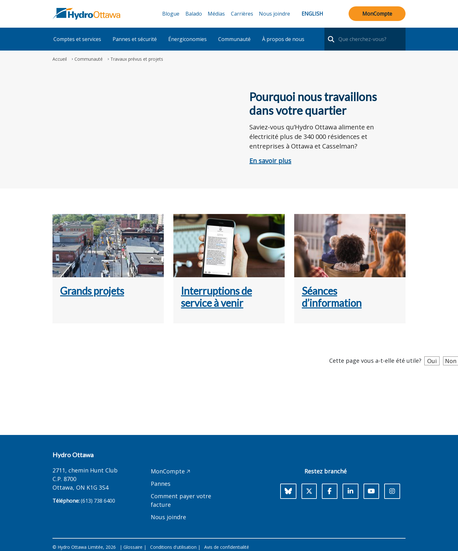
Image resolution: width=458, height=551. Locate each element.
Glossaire (132, 547)
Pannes (160, 483)
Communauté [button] (234, 39)
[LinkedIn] (350, 491)
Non (450, 361)
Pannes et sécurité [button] (135, 39)
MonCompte (377, 13)
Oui (432, 361)
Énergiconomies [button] (187, 39)
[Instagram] (392, 491)
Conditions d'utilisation (173, 547)
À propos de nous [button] (283, 39)
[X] (309, 491)
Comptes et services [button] (77, 39)
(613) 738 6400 (98, 500)
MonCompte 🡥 (170, 471)
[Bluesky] (288, 491)
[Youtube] (371, 491)
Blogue (170, 13)
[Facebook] (329, 491)
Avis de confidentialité (226, 547)
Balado (193, 13)
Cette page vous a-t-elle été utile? (375, 360)
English (312, 13)
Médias (216, 13)
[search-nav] (330, 39)
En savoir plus (270, 160)
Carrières (242, 13)
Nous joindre (274, 13)
